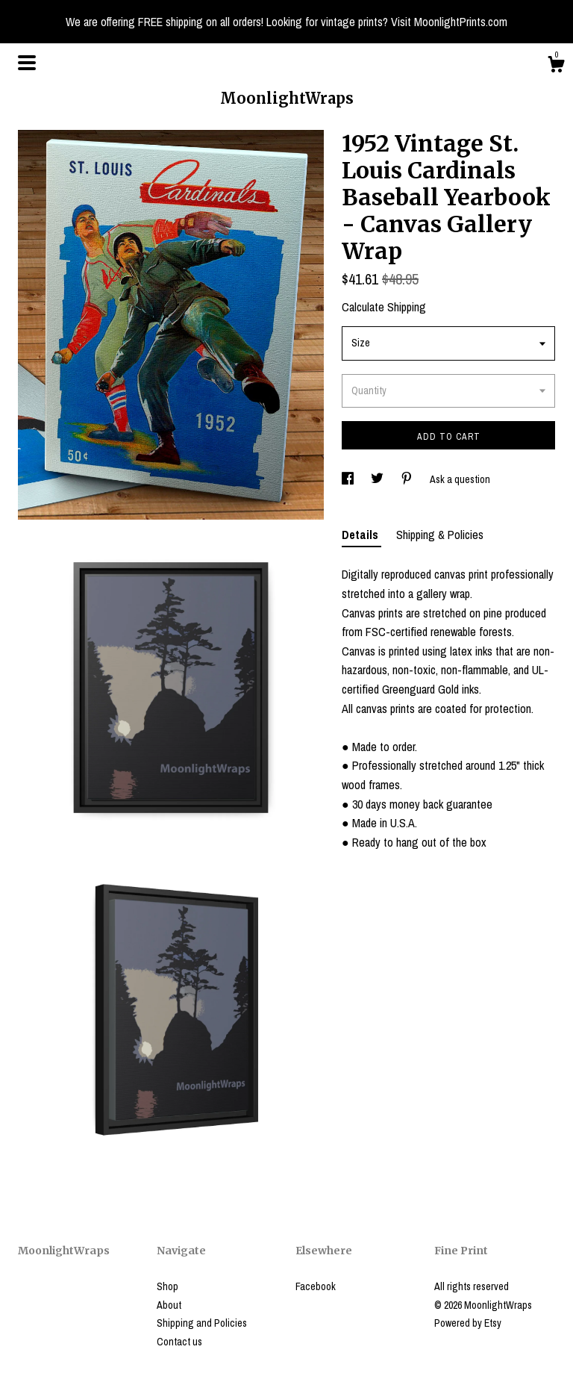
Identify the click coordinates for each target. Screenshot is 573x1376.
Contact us (179, 1341)
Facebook (315, 1286)
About (169, 1305)
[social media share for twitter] (378, 479)
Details (361, 534)
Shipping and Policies (202, 1323)
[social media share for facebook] (349, 479)
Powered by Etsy (467, 1323)
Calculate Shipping (384, 307)
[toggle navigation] (27, 62)
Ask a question (460, 479)
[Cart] (556, 66)
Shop (167, 1286)
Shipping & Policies (439, 534)
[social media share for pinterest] (408, 479)
